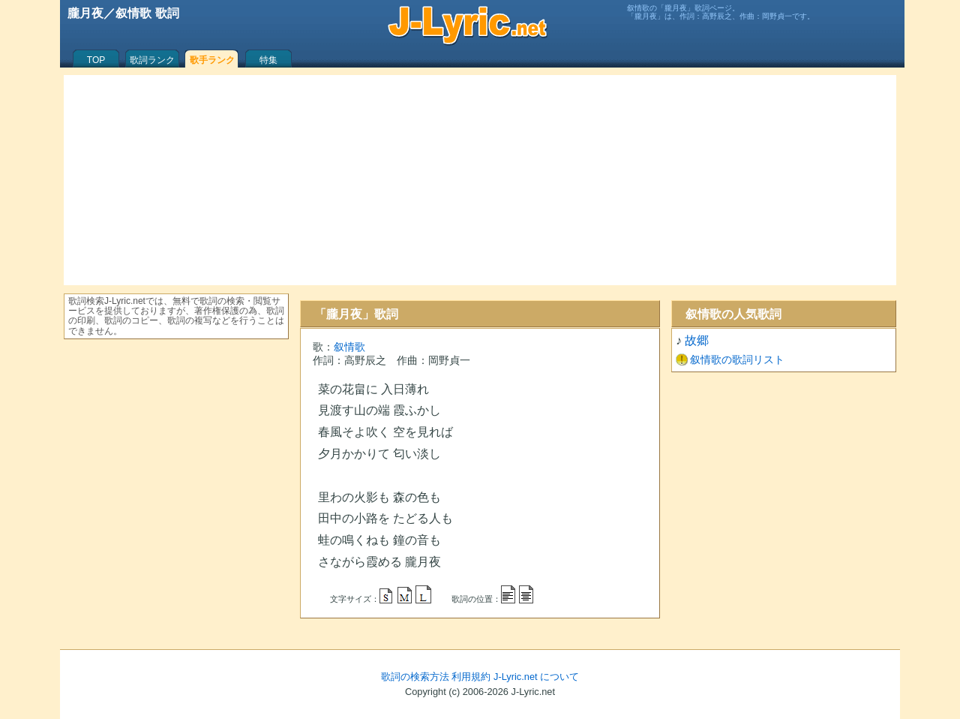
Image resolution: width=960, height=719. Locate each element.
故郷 (697, 340)
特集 (269, 60)
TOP (96, 60)
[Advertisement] (480, 180)
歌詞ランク (152, 60)
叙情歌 (349, 347)
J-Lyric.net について (536, 676)
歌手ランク (212, 60)
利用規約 (471, 676)
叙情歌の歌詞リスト (737, 359)
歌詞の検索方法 (415, 676)
